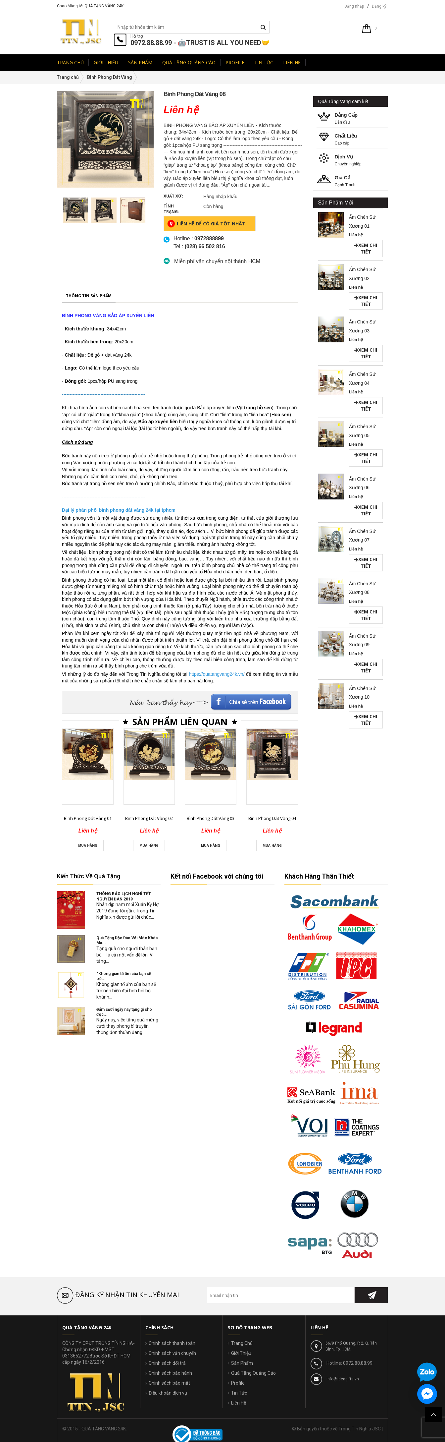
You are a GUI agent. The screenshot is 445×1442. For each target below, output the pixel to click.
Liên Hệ (238, 1403)
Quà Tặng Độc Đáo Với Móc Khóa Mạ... (127, 940)
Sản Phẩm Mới (335, 202)
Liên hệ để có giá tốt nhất (206, 224)
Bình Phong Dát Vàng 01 (88, 1433)
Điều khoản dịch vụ (168, 1393)
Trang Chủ (242, 1343)
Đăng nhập (354, 6)
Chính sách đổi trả (167, 1363)
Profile (238, 1383)
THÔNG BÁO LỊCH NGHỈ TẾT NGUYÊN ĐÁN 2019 (123, 896)
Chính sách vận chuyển (172, 1353)
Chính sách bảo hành (170, 1373)
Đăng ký (379, 6)
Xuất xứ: (173, 196)
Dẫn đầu (353, 117)
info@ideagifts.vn (342, 1379)
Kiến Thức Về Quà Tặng (88, 876)
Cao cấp (353, 138)
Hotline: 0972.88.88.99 (348, 1363)
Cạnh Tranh (353, 180)
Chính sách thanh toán (172, 1343)
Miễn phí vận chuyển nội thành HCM (217, 261)
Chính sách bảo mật (169, 1383)
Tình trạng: (171, 208)
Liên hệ (356, 235)
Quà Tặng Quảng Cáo (253, 1373)
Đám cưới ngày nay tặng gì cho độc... (124, 1012)
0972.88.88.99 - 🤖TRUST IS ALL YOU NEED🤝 (200, 43)
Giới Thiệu (241, 1353)
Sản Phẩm (242, 1363)
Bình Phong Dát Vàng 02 (149, 1433)
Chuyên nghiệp (353, 159)
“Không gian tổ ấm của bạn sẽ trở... (123, 976)
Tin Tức (239, 1393)
